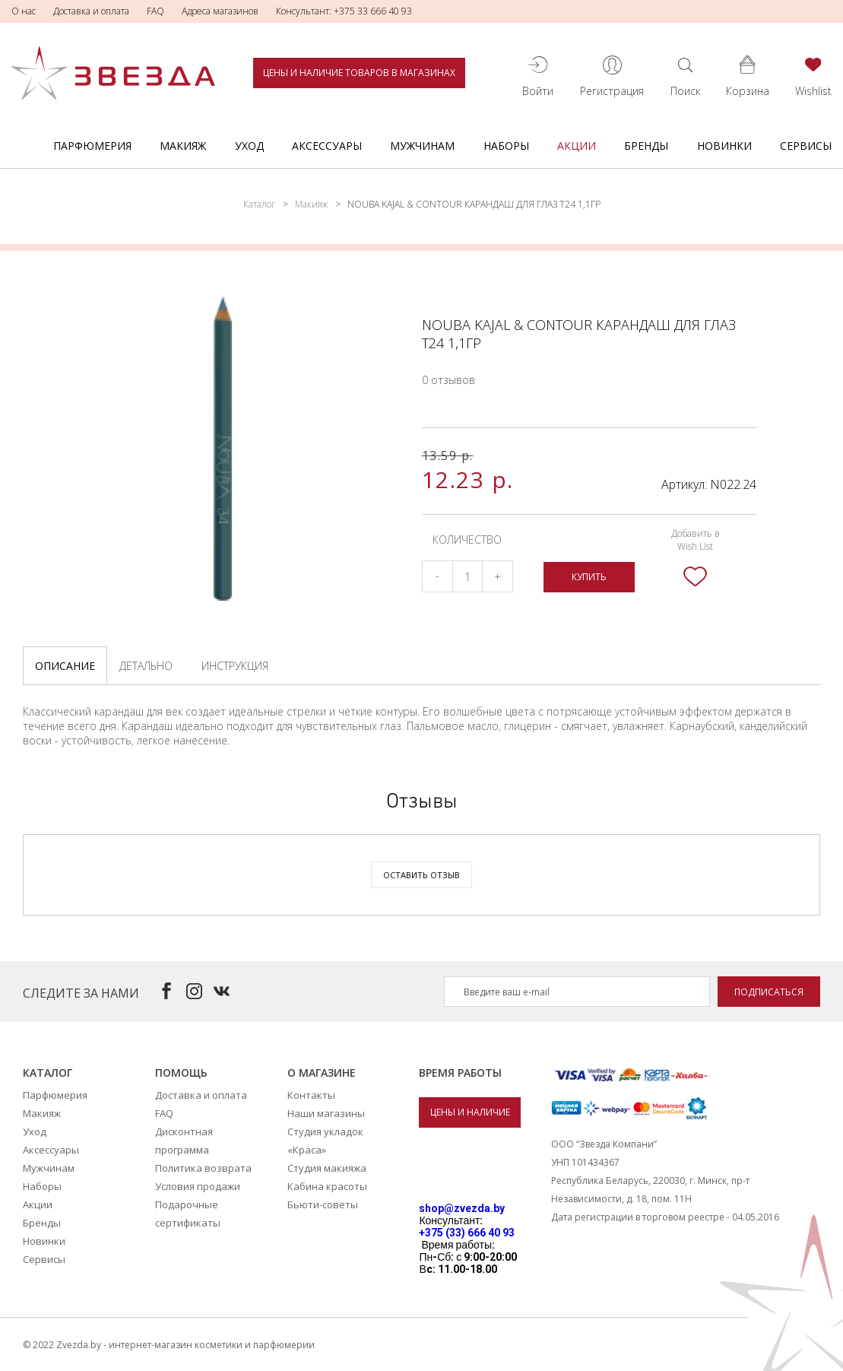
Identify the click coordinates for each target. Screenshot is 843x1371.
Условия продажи (197, 1186)
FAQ (155, 11)
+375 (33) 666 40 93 (467, 1233)
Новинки (724, 145)
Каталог (259, 204)
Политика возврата (203, 1168)
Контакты (311, 1095)
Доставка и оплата (91, 11)
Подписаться (768, 991)
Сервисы (806, 145)
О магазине (321, 1072)
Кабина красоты (327, 1186)
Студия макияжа (326, 1168)
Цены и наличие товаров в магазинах (359, 72)
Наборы (506, 145)
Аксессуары (327, 145)
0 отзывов (448, 380)
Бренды (646, 145)
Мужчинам (422, 145)
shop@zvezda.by (462, 1208)
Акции (576, 145)
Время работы (460, 1072)
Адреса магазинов (220, 11)
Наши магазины (326, 1113)
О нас (23, 11)
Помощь (181, 1072)
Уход (249, 145)
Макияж (183, 145)
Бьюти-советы (322, 1204)
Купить (589, 576)
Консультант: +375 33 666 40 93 (344, 11)
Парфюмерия (92, 145)
